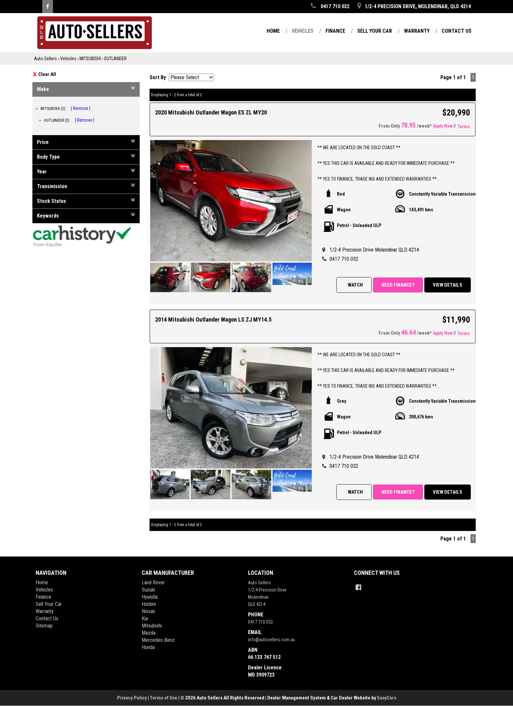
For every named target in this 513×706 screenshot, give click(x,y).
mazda (148, 633)
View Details (447, 285)
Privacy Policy (132, 698)
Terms (463, 126)
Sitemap (44, 626)
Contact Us (456, 31)
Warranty (417, 31)
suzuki (148, 590)
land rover (153, 582)
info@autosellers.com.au (271, 639)
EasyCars (386, 698)
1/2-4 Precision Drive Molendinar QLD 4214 (374, 250)
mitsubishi (152, 626)
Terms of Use (164, 698)
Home (273, 31)
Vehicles (302, 31)
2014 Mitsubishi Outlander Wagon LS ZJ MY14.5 (213, 319)
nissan (148, 611)
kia (145, 618)
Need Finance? (398, 285)
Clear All (47, 74)
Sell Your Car (374, 31)
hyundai (150, 597)
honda (148, 647)
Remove (80, 108)
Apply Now (442, 126)
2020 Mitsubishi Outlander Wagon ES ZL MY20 (211, 112)
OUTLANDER (115, 58)
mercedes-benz (158, 640)
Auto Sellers (45, 58)
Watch (355, 285)
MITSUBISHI (90, 58)
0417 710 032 (343, 259)
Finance (335, 31)
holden (149, 604)
